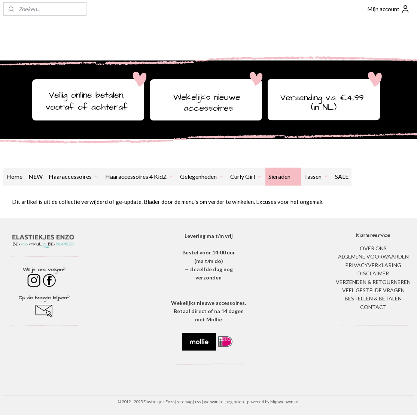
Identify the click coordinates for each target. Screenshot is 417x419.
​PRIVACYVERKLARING (373, 265)
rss (198, 401)
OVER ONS (373, 248)
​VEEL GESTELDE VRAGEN (373, 290)
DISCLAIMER (373, 273)
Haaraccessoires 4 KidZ (139, 176)
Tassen (316, 176)
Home (14, 176)
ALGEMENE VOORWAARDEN (373, 256)
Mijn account (388, 8)
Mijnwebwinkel (284, 401)
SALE (341, 176)
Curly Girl (246, 176)
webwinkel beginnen (224, 401)
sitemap (184, 401)
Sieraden (283, 176)
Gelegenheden (202, 176)
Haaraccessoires (74, 176)
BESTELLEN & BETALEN (373, 298)
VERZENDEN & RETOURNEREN (373, 282)
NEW (35, 176)
